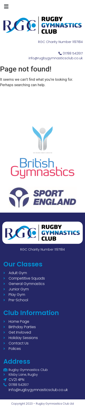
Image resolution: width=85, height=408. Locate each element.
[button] (6, 6)
